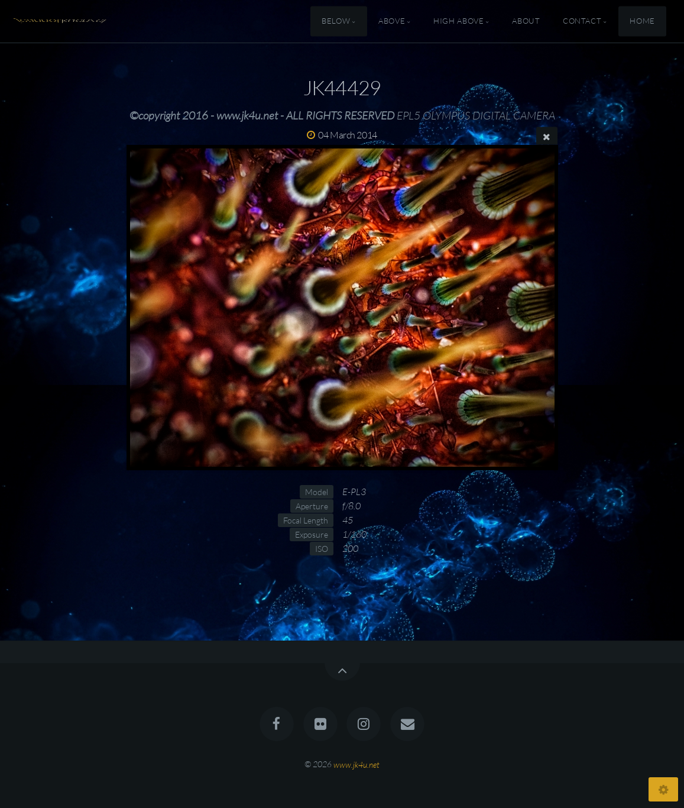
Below (336, 21)
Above (391, 21)
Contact (582, 21)
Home (642, 21)
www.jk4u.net (356, 764)
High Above (458, 21)
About (526, 21)
